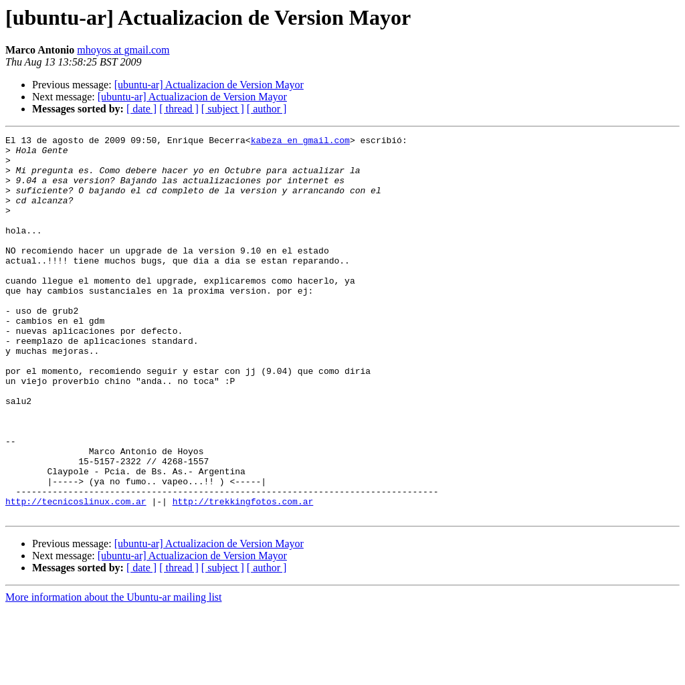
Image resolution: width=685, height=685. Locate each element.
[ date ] (141, 108)
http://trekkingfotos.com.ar (243, 575)
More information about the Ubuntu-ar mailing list (113, 673)
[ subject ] (222, 108)
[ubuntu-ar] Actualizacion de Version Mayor (209, 84)
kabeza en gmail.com (300, 142)
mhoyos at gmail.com (123, 50)
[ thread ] (179, 108)
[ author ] (267, 108)
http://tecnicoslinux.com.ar (75, 575)
